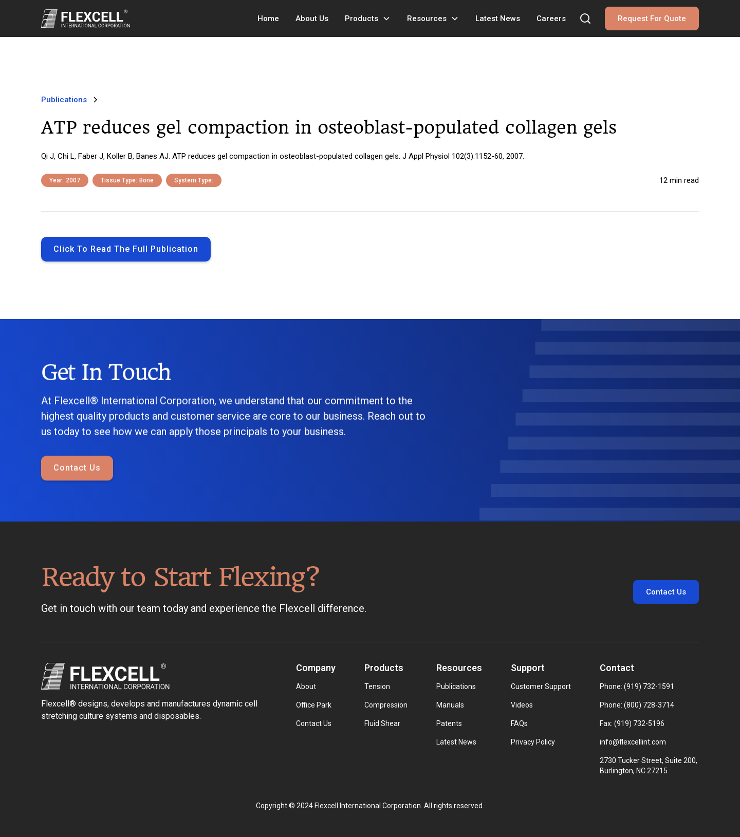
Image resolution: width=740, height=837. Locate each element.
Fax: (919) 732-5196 (632, 723)
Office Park (313, 705)
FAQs (519, 723)
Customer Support (541, 686)
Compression (386, 705)
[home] (85, 18)
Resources (427, 18)
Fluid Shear (382, 723)
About (306, 686)
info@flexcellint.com (633, 742)
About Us (311, 18)
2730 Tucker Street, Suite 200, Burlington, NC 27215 (649, 765)
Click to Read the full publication (125, 249)
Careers (551, 18)
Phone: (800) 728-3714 (637, 705)
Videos (522, 705)
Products (361, 18)
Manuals (450, 705)
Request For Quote (652, 18)
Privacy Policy (533, 742)
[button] (368, 18)
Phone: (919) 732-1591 (637, 686)
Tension (377, 686)
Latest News (497, 18)
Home (268, 18)
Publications (456, 686)
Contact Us (77, 469)
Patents (449, 723)
